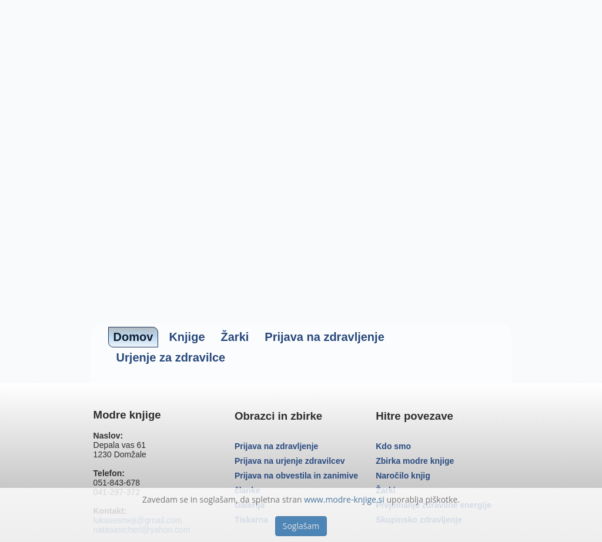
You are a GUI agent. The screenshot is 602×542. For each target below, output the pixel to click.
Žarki (235, 336)
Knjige (187, 336)
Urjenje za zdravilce (171, 357)
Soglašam (301, 525)
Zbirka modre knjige (415, 461)
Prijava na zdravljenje (324, 336)
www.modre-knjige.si (344, 499)
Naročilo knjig (403, 475)
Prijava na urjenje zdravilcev (290, 461)
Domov (133, 336)
